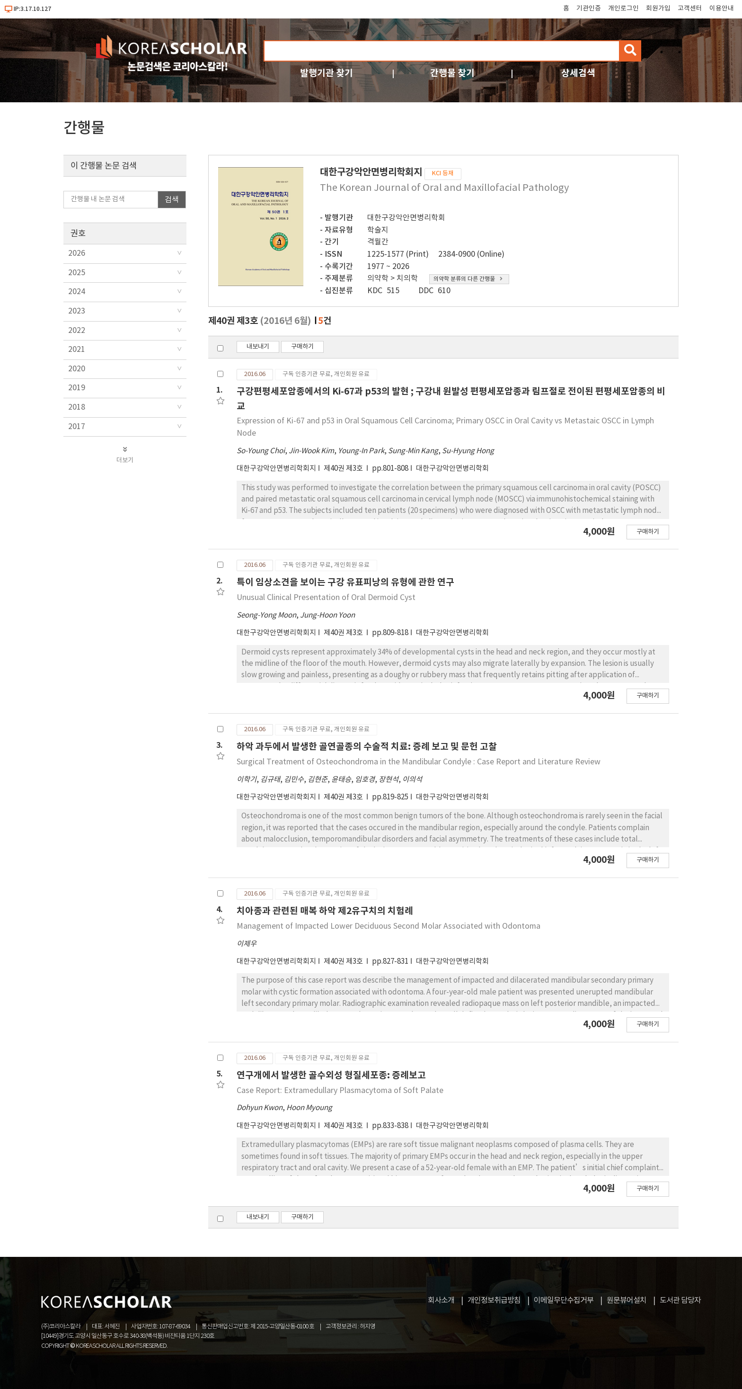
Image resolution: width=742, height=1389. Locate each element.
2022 (76, 330)
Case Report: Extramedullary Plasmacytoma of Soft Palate (340, 1090)
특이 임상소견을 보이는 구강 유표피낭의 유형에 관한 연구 (345, 582)
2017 (76, 426)
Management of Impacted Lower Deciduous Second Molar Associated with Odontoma (388, 926)
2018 (76, 407)
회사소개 (441, 1300)
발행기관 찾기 (326, 73)
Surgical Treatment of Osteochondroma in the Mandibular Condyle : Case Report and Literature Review (419, 762)
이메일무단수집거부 (563, 1300)
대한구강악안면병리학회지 (276, 469)
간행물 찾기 (452, 73)
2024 (76, 291)
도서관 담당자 (680, 1300)
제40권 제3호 (344, 469)
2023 (76, 311)
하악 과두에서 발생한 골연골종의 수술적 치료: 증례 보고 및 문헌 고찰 (367, 746)
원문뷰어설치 (626, 1300)
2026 (76, 253)
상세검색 (578, 73)
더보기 (125, 455)
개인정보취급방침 (494, 1300)
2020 (76, 369)
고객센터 (690, 8)
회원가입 (658, 8)
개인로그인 (623, 8)
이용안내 (721, 8)
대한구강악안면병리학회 (406, 218)
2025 (76, 273)
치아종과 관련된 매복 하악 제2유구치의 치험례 (325, 910)
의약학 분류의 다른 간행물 (468, 279)
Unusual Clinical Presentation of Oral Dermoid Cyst (326, 597)
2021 (76, 349)
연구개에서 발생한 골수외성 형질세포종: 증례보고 (331, 1075)
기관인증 (588, 8)
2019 (76, 388)
